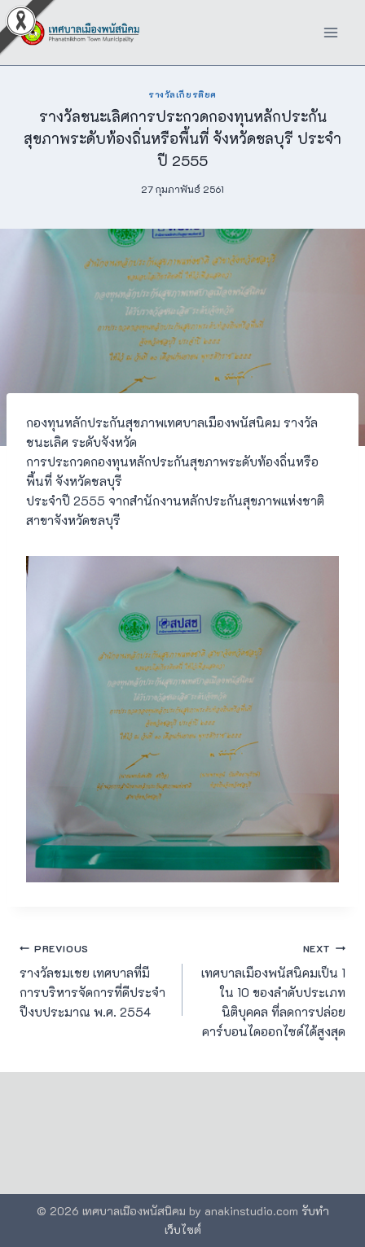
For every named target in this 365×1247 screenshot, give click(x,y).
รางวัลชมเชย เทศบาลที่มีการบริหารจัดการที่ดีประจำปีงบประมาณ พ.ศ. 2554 (95, 979)
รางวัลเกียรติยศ (182, 94)
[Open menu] (330, 32)
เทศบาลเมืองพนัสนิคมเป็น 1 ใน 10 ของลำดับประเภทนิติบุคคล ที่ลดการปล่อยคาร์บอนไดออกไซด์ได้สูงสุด (270, 989)
